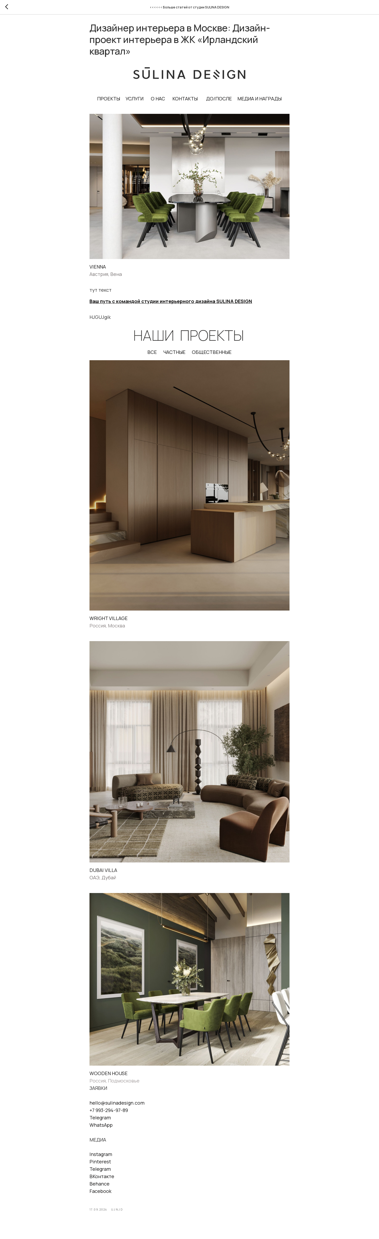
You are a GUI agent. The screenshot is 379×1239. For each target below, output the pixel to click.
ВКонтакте (101, 1179)
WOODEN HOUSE (108, 1076)
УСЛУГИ (135, 101)
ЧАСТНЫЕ (174, 355)
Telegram (100, 1120)
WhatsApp (101, 1128)
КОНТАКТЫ (185, 101)
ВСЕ (152, 355)
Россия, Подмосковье (114, 1084)
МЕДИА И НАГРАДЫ (260, 101)
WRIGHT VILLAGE (108, 621)
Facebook (100, 1194)
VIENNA (97, 269)
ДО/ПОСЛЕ (219, 101)
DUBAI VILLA (103, 873)
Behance (99, 1186)
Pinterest (100, 1164)
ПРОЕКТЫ (108, 101)
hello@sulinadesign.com (116, 1106)
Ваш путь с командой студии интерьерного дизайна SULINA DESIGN (170, 304)
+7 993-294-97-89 (108, 1113)
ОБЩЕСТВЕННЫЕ (212, 355)
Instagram (100, 1157)
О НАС (158, 101)
